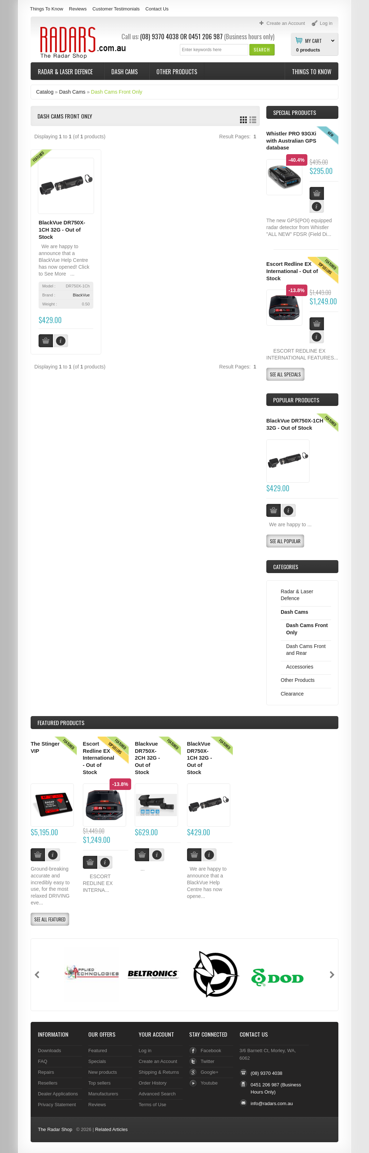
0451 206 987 (205, 36)
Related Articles (111, 1129)
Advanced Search (157, 1093)
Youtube (209, 1083)
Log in (145, 1050)
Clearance (292, 694)
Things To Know (46, 9)
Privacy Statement (57, 1104)
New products (102, 1072)
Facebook (211, 1050)
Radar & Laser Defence (66, 71)
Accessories (299, 667)
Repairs (46, 1072)
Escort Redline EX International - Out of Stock (292, 271)
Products (60, 722)
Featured (97, 1050)
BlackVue (81, 295)
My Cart (313, 40)
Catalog (44, 92)
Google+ (209, 1072)
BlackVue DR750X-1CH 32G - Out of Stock (62, 230)
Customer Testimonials (115, 9)
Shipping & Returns (159, 1072)
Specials (97, 1061)
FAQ (42, 1061)
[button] (261, 49)
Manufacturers (103, 1093)
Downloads (49, 1050)
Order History (152, 1083)
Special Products (294, 112)
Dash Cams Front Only (116, 92)
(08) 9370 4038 (159, 36)
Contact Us (157, 9)
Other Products (176, 71)
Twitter (207, 1061)
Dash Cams (125, 71)
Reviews (77, 9)
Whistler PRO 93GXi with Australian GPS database (291, 141)
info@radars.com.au (272, 1103)
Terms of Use (152, 1104)
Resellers (47, 1083)
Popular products (296, 399)
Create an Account (158, 1061)
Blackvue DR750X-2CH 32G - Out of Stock (147, 758)
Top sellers (99, 1083)
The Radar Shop (55, 1129)
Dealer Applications (58, 1093)
